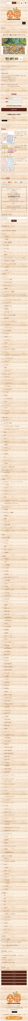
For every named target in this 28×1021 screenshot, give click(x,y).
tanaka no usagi (8, 694)
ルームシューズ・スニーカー (11, 500)
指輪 (5, 367)
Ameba (14, 980)
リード (6, 543)
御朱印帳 (6, 318)
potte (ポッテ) (7, 812)
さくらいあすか (8, 642)
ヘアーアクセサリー (9, 358)
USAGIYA (6, 682)
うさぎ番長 (7, 564)
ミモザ (6, 836)
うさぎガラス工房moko (9, 861)
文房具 (4, 273)
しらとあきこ (7, 673)
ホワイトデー (7, 920)
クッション (7, 521)
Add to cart (14, 109)
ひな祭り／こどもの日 (9, 913)
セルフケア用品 (8, 423)
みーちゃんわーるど (9, 734)
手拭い (6, 395)
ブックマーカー (8, 302)
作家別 (4, 556)
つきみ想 (6, 716)
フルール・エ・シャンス (10, 846)
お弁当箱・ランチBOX (9, 260)
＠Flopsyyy (6, 725)
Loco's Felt (6, 707)
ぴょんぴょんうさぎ (9, 589)
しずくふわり (7, 741)
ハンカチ (6, 392)
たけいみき (7, 598)
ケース (6, 420)
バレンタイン (7, 916)
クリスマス (7, 929)
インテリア (5, 506)
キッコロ (6, 601)
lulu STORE (7, 614)
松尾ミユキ (7, 608)
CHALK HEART (8, 617)
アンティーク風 (8, 527)
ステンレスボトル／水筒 (10, 264)
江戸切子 (6, 886)
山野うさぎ (7, 685)
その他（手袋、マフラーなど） (11, 503)
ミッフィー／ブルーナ (9, 784)
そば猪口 (6, 239)
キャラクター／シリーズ (8, 778)
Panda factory (7, 700)
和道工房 (6, 744)
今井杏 (6, 586)
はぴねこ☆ (7, 657)
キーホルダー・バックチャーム (11, 429)
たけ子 (6, 639)
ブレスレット (7, 364)
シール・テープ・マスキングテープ (12, 299)
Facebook (14, 975)
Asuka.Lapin (7, 772)
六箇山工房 (7, 756)
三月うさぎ (7, 592)
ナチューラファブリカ (9, 815)
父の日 (6, 926)
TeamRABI (6, 765)
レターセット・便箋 (9, 291)
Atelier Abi (6, 645)
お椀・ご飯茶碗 (8, 242)
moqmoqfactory (7, 620)
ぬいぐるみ (7, 472)
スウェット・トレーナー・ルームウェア (13, 481)
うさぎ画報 (7, 580)
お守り (6, 447)
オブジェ (6, 475)
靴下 (5, 497)
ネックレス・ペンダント (10, 349)
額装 (5, 518)
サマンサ (6, 660)
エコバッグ (7, 410)
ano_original (7, 651)
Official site (14, 972)
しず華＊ (6, 676)
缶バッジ (6, 438)
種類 (7, 98)
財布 (5, 441)
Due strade (6, 879)
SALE (4, 936)
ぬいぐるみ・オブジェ (8, 470)
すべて (4, 182)
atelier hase (7, 759)
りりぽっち (7, 762)
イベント (6, 932)
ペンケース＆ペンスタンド (10, 321)
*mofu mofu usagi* (8, 747)
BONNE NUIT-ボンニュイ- (10, 821)
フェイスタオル (8, 380)
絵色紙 (6, 288)
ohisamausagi (7, 722)
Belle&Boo (6, 629)
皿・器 (6, 236)
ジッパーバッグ (8, 327)
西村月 (6, 605)
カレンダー (7, 339)
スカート (6, 494)
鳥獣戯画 (6, 839)
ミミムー (6, 818)
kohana (6, 691)
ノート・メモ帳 (8, 279)
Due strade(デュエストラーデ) (11, 577)
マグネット (7, 333)
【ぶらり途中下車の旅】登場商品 (10, 945)
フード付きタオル (8, 398)
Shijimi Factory (7, 768)
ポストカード (7, 285)
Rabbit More (7, 611)
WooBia (6, 842)
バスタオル (7, 376)
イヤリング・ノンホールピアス (11, 355)
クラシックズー (8, 781)
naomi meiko (7, 719)
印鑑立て (6, 453)
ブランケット (7, 460)
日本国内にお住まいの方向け (14, 114)
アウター (6, 490)
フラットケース (8, 324)
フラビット (7, 809)
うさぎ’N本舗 (7, 626)
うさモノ (6, 583)
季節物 (4, 892)
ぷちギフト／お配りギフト (9, 466)
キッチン (5, 233)
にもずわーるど (8, 697)
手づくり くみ (8, 635)
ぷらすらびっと (8, 595)
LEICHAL (6, 574)
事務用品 (6, 309)
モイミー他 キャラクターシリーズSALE (12, 942)
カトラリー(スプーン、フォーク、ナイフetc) (14, 257)
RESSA (6, 849)
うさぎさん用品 (6, 537)
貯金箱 (6, 509)
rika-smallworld (7, 663)
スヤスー (6, 805)
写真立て (6, 515)
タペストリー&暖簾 (8, 512)
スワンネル (7, 824)
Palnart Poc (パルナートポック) (11, 827)
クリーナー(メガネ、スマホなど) (11, 426)
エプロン (6, 267)
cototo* (6, 623)
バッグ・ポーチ (6, 405)
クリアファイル (8, 282)
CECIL (5, 558)
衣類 (4, 479)
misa (5, 561)
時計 (5, 432)
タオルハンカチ (8, 389)
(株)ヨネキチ (7, 654)
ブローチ (6, 361)
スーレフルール (8, 833)
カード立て (7, 312)
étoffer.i (6, 728)
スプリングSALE (6, 939)
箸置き (6, 254)
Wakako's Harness (8, 703)
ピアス (6, 352)
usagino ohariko (8, 669)
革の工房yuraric (8, 648)
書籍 (4, 534)
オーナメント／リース (9, 531)
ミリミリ (6, 787)
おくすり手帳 (7, 330)
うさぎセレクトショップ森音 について (12, 955)
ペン (5, 276)
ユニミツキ (7, 731)
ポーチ (6, 413)
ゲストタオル (7, 386)
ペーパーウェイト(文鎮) (9, 315)
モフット (6, 793)
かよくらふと (7, 710)
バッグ (6, 407)
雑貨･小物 (5, 417)
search (14, 2)
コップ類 (6, 245)
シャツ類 (6, 484)
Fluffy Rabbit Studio (8, 753)
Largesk (6, 632)
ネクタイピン (7, 370)
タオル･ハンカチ (6, 374)
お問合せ (4, 957)
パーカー (6, 487)
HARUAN (6, 688)
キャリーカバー (8, 549)
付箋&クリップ (7, 336)
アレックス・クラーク (9, 775)
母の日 (6, 923)
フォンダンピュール (9, 796)
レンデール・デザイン (9, 802)
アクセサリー (6, 346)
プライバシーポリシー (7, 960)
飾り (5, 546)
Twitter (14, 977)
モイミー (6, 790)
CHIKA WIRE (7, 737)
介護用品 (6, 552)
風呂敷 (6, 444)
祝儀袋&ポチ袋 (7, 305)
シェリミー (7, 799)
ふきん (6, 401)
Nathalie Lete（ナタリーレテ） (11, 830)
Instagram (14, 983)
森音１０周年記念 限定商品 (9, 230)
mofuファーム (7, 713)
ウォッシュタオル (8, 383)
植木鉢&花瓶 (7, 524)
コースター (7, 248)
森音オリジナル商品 (7, 855)
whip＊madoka (7, 750)
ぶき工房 (6, 571)
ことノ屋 (6, 567)
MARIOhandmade (8, 666)
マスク (6, 450)
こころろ (6, 679)
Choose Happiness (8, 852)
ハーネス (6, 540)
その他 (6, 270)
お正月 (6, 907)
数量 (7, 101)
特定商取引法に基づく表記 (8, 962)
